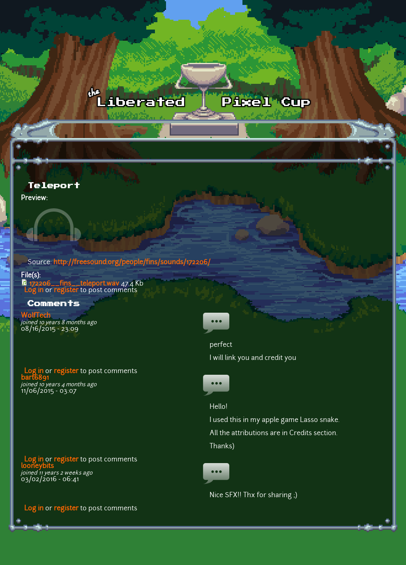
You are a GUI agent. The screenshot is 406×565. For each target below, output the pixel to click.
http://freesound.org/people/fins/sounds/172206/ (131, 262)
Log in (34, 290)
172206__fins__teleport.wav (74, 284)
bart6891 (35, 378)
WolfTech (36, 316)
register (66, 290)
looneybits (37, 466)
